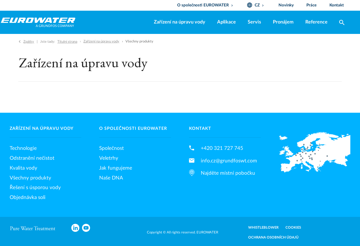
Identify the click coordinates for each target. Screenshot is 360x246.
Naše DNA (111, 178)
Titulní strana (67, 41)
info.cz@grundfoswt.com (229, 160)
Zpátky (28, 41)
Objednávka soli (28, 197)
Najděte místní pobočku (228, 173)
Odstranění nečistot (32, 158)
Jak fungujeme (115, 168)
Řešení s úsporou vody (35, 187)
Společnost (111, 148)
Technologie (23, 148)
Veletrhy (108, 158)
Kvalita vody (23, 168)
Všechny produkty (30, 178)
